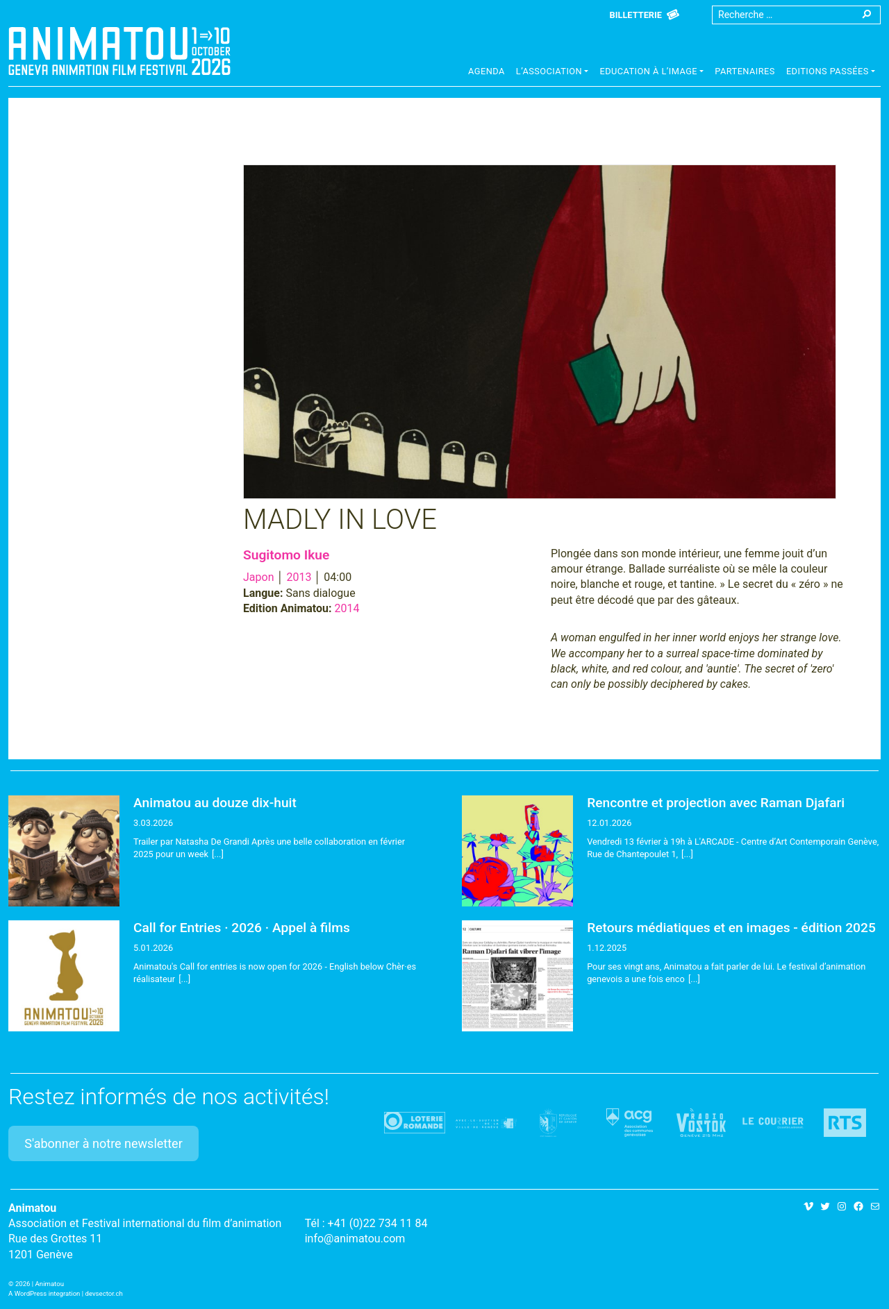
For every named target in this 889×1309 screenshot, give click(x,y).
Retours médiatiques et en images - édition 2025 (731, 928)
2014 (347, 608)
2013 (298, 577)
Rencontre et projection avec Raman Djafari (716, 803)
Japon (258, 577)
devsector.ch (104, 1293)
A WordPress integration (44, 1293)
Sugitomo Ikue (286, 555)
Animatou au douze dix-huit (215, 803)
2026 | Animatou (39, 1283)
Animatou (119, 50)
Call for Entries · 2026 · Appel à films (241, 928)
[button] (552, 73)
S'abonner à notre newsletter (103, 1143)
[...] (218, 854)
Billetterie (636, 15)
